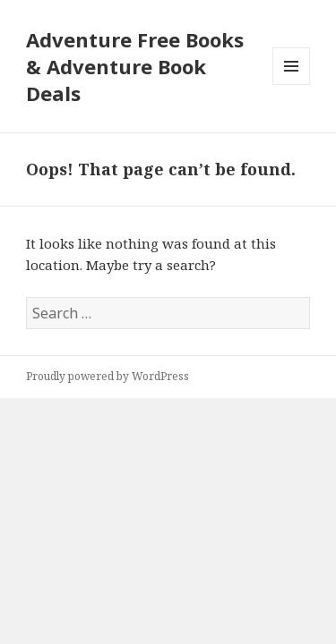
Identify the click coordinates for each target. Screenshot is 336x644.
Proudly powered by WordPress (107, 376)
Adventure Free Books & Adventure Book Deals (135, 66)
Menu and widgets (291, 84)
